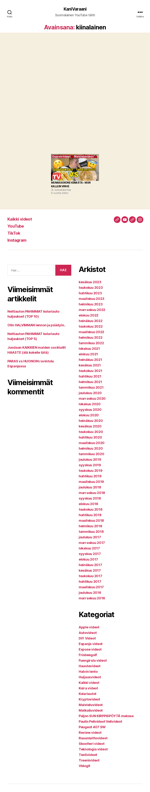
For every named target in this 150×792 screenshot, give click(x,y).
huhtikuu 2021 (90, 376)
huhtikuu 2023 (90, 293)
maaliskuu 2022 (91, 332)
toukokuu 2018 (90, 510)
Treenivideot (89, 760)
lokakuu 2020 (90, 404)
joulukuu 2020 (90, 393)
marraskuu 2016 (92, 598)
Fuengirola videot (93, 661)
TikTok (14, 233)
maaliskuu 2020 (92, 443)
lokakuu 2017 (89, 548)
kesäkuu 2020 (90, 426)
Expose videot (90, 649)
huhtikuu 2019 (90, 476)
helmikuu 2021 (90, 382)
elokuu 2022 (88, 315)
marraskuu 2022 (92, 310)
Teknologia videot (93, 749)
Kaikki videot (20, 219)
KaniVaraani (75, 9)
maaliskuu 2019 (91, 482)
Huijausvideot (90, 677)
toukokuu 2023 (91, 288)
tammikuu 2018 (91, 532)
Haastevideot (89, 666)
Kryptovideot (89, 699)
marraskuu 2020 (92, 399)
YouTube (16, 226)
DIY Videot (87, 638)
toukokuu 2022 (91, 327)
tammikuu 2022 (91, 343)
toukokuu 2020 (91, 432)
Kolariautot (87, 694)
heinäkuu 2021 (90, 360)
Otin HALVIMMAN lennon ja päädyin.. (36, 325)
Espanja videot (90, 644)
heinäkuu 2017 (90, 565)
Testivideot (88, 755)
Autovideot (88, 633)
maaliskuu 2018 (91, 521)
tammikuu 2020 (91, 454)
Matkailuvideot (91, 711)
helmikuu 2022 (90, 338)
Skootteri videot (92, 744)
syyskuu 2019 (90, 465)
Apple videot (89, 627)
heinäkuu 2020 (91, 421)
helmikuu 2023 (91, 304)
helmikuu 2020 (91, 449)
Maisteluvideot (91, 705)
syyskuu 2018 (90, 498)
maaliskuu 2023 (91, 299)
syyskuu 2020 (90, 410)
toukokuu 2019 (90, 471)
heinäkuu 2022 (90, 321)
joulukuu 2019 (90, 460)
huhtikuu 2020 (90, 437)
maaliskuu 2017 (91, 587)
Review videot (90, 733)
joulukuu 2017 (90, 537)
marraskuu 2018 (92, 493)
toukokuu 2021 (90, 371)
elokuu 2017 (88, 559)
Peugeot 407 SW (92, 727)
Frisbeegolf (88, 655)
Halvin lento (88, 672)
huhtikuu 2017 (90, 582)
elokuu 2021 (88, 354)
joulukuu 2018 (90, 487)
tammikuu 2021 (91, 388)
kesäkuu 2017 (90, 571)
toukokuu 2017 (90, 576)
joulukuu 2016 (90, 593)
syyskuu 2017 (90, 554)
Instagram (17, 240)
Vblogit (84, 766)
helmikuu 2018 (90, 526)
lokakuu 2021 (89, 349)
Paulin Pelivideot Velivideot (100, 722)
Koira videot (88, 688)
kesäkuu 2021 (90, 365)
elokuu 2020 (89, 415)
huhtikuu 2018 (90, 515)
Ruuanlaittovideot (93, 738)
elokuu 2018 (88, 504)
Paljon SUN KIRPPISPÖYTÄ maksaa (106, 716)
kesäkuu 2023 (90, 282)
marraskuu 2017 (92, 543)
